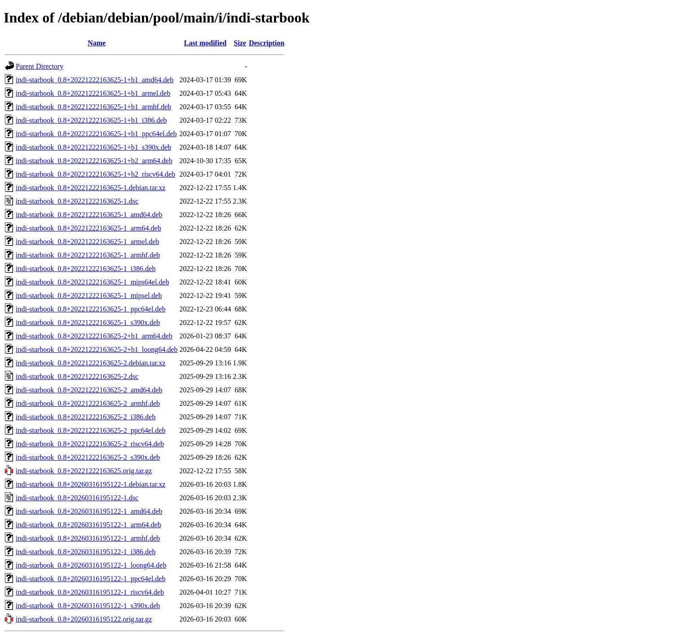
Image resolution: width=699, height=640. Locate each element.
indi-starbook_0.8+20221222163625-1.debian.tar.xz (90, 187)
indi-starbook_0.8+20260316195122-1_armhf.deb (88, 538)
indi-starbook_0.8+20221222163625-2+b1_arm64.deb (94, 336)
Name (97, 43)
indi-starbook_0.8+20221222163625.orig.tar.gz (84, 471)
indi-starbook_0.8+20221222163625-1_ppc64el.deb (90, 309)
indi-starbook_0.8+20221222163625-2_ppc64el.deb (90, 430)
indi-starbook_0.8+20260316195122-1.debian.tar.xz (90, 484)
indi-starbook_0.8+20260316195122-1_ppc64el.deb (90, 578)
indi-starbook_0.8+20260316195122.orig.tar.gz (84, 619)
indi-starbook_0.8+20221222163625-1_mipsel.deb (89, 295)
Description (266, 43)
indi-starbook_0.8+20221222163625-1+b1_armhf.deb (93, 107)
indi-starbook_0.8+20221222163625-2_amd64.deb (89, 390)
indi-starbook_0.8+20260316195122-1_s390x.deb (88, 605)
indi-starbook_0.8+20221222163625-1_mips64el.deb (92, 282)
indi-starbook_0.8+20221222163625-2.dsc (77, 376)
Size (240, 43)
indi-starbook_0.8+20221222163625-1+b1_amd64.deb (94, 80)
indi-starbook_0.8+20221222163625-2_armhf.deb (88, 403)
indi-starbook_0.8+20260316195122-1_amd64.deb (89, 511)
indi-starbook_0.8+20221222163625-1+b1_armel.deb (93, 93)
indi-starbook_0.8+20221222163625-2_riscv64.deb (90, 444)
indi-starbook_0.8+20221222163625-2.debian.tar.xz (90, 363)
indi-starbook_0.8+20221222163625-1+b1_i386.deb (91, 120)
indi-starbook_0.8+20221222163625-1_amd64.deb (89, 214)
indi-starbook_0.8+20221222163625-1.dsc (77, 201)
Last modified (205, 43)
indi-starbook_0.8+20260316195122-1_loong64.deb (91, 565)
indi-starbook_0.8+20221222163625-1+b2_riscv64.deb (95, 174)
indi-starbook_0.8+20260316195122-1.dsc (77, 498)
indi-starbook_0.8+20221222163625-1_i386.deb (85, 268)
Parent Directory (39, 66)
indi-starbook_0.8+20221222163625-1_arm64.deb (88, 228)
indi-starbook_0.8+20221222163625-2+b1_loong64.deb (96, 349)
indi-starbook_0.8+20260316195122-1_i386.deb (85, 552)
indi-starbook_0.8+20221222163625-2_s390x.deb (88, 457)
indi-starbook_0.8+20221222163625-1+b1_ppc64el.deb (96, 134)
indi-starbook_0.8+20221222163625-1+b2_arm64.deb (94, 160)
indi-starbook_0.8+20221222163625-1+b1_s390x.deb (93, 147)
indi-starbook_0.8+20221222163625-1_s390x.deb (88, 322)
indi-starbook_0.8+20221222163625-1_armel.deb (87, 241)
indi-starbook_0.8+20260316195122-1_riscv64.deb (90, 592)
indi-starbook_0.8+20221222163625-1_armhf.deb (88, 255)
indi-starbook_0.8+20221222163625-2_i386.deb (85, 417)
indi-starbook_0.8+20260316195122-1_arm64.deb (88, 525)
